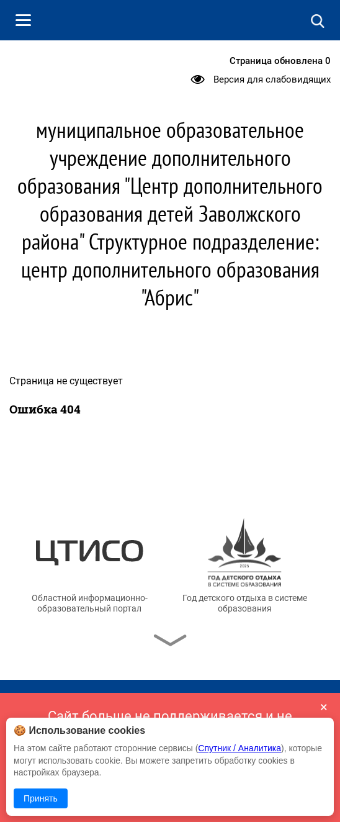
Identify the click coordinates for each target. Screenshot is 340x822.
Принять (41, 798)
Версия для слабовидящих (272, 79)
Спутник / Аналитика (239, 748)
